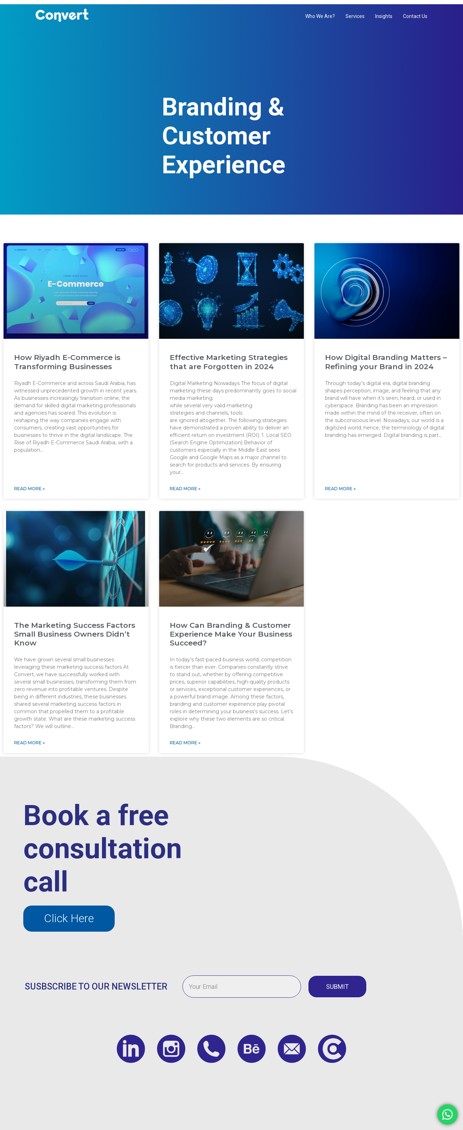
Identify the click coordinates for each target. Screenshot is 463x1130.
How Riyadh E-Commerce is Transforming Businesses (67, 354)
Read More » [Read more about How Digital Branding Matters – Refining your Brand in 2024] (340, 481)
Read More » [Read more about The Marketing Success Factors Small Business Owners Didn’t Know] (29, 735)
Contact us (415, 16)
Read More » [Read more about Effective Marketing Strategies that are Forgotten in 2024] (185, 481)
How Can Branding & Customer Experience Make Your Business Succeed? (231, 627)
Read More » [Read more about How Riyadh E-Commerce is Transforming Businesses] (29, 481)
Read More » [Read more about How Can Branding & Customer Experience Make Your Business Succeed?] (185, 735)
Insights (383, 16)
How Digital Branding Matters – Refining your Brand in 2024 (386, 354)
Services (355, 16)
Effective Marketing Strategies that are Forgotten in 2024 (229, 354)
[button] (69, 911)
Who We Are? (320, 16)
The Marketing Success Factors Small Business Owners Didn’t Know (74, 627)
